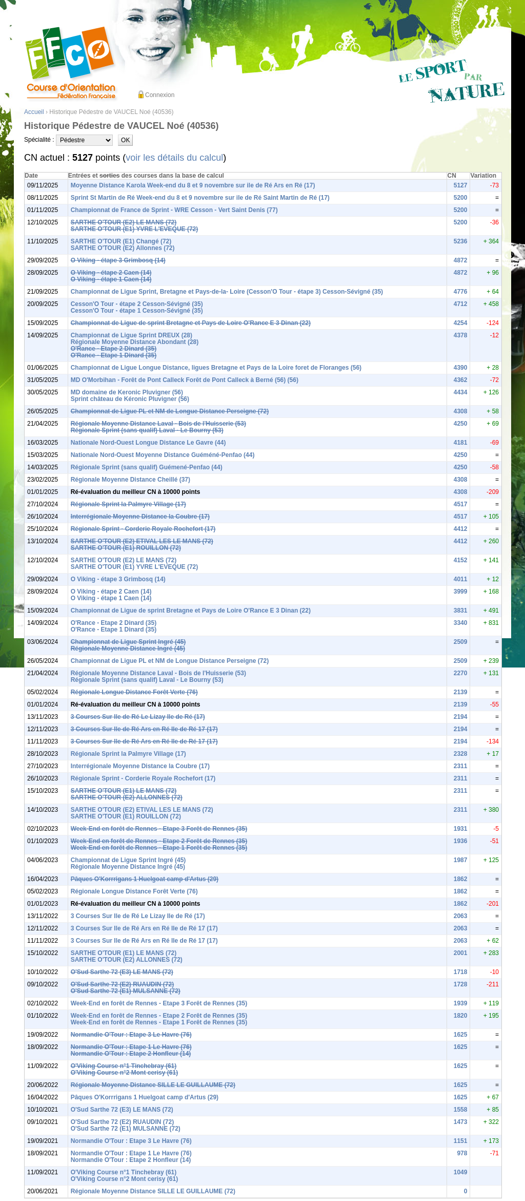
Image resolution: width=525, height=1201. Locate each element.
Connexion (159, 95)
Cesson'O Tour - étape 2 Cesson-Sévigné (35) (137, 304)
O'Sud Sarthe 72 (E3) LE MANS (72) (122, 972)
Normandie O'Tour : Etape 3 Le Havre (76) (131, 1034)
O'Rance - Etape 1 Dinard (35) (114, 355)
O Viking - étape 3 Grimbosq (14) (118, 260)
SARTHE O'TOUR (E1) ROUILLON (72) (126, 547)
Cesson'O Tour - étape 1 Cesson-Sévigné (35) (137, 310)
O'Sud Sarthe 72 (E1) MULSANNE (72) (125, 991)
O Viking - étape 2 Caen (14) (111, 272)
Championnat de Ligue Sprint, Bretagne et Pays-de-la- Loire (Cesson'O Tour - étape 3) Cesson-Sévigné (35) (227, 291)
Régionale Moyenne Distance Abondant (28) (135, 342)
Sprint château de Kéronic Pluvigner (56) (130, 399)
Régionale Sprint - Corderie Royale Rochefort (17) (143, 528)
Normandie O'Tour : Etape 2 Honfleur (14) (131, 1053)
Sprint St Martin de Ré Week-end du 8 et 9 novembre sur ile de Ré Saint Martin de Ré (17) (200, 197)
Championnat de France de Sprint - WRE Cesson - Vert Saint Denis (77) (174, 210)
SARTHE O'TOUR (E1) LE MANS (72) (124, 790)
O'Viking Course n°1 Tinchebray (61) (124, 1066)
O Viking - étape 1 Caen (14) (111, 279)
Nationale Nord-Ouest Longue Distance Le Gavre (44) (148, 442)
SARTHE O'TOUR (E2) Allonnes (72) (123, 248)
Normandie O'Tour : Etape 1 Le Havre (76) (131, 1047)
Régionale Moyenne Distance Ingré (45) (128, 648)
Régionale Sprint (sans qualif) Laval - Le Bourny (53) (147, 430)
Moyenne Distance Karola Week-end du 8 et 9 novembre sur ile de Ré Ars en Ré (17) (193, 185)
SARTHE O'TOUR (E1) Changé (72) (121, 241)
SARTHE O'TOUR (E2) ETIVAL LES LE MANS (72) (142, 541)
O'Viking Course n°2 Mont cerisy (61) (124, 1072)
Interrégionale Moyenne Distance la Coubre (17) (140, 516)
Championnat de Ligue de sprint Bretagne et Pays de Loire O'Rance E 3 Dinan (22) (191, 323)
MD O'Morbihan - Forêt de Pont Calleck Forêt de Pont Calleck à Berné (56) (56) (184, 380)
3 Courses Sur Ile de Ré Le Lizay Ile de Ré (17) (138, 716)
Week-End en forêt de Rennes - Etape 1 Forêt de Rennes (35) (159, 847)
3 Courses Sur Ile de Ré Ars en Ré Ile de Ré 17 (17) (144, 729)
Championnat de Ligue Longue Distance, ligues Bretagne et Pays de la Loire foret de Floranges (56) (216, 367)
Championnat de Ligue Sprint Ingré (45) (128, 641)
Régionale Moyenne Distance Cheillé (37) (130, 479)
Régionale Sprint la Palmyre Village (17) (128, 504)
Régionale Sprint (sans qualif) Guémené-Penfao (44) (147, 467)
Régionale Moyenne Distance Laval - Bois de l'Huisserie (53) (158, 423)
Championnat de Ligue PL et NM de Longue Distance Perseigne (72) (170, 411)
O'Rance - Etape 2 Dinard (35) (114, 348)
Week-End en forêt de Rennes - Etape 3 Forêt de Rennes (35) (159, 828)
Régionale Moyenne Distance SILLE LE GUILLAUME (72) (153, 1085)
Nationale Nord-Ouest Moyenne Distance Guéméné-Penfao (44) (163, 455)
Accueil (34, 112)
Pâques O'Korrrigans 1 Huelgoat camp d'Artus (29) (144, 879)
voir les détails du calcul (174, 157)
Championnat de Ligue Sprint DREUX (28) (131, 335)
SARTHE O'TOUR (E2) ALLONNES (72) (127, 797)
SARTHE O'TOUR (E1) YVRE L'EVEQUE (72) (134, 229)
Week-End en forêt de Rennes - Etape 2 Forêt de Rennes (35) (159, 841)
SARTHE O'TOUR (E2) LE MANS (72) (124, 222)
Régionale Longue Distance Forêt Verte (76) (134, 692)
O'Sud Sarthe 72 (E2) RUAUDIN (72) (122, 984)
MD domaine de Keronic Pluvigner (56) (127, 392)
